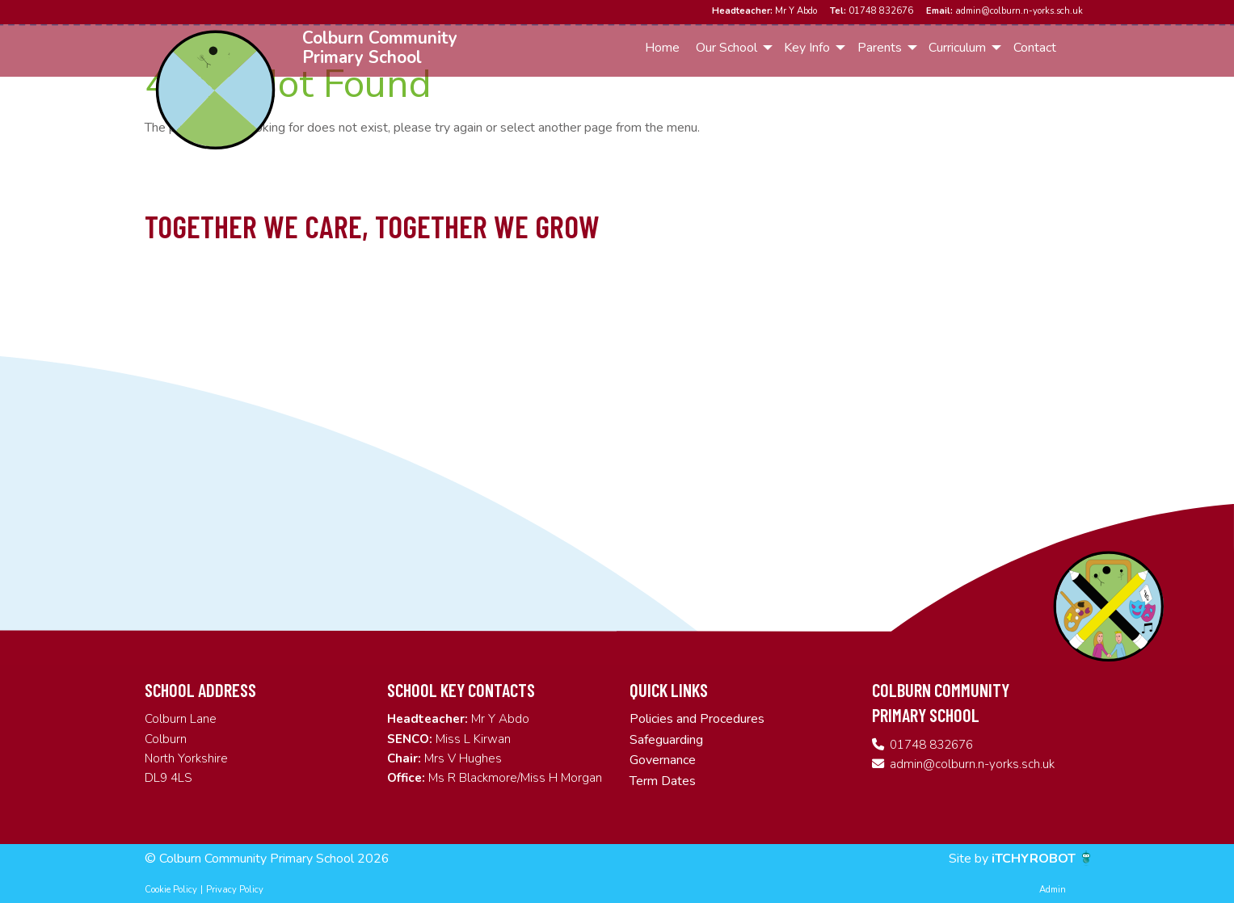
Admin (1052, 890)
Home (662, 48)
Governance (663, 760)
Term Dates (663, 781)
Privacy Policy (234, 890)
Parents (879, 48)
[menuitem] (663, 47)
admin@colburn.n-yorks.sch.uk (1004, 11)
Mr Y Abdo (764, 11)
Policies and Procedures (697, 719)
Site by (970, 858)
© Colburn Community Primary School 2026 (267, 858)
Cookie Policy (171, 890)
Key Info (807, 48)
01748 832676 (871, 11)
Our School (726, 48)
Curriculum (957, 48)
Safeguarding (666, 740)
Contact (1034, 48)
